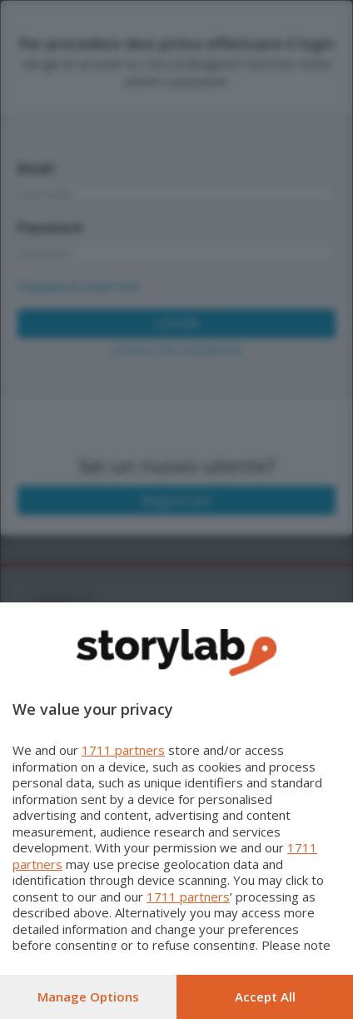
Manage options (88, 996)
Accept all (265, 996)
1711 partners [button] (123, 750)
